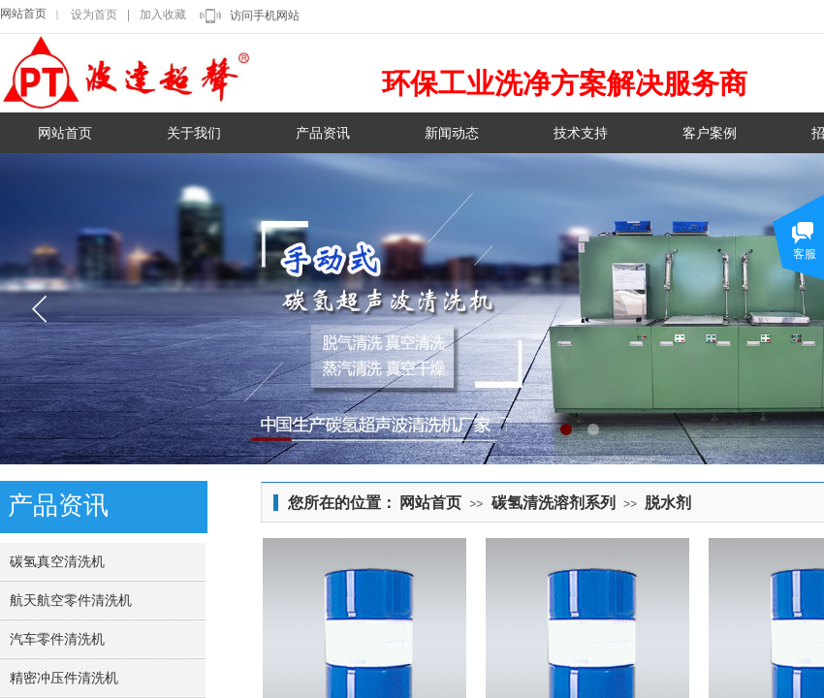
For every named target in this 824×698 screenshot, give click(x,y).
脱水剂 (668, 502)
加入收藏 (163, 14)
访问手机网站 (265, 15)
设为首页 (94, 14)
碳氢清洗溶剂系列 (553, 502)
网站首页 (23, 13)
